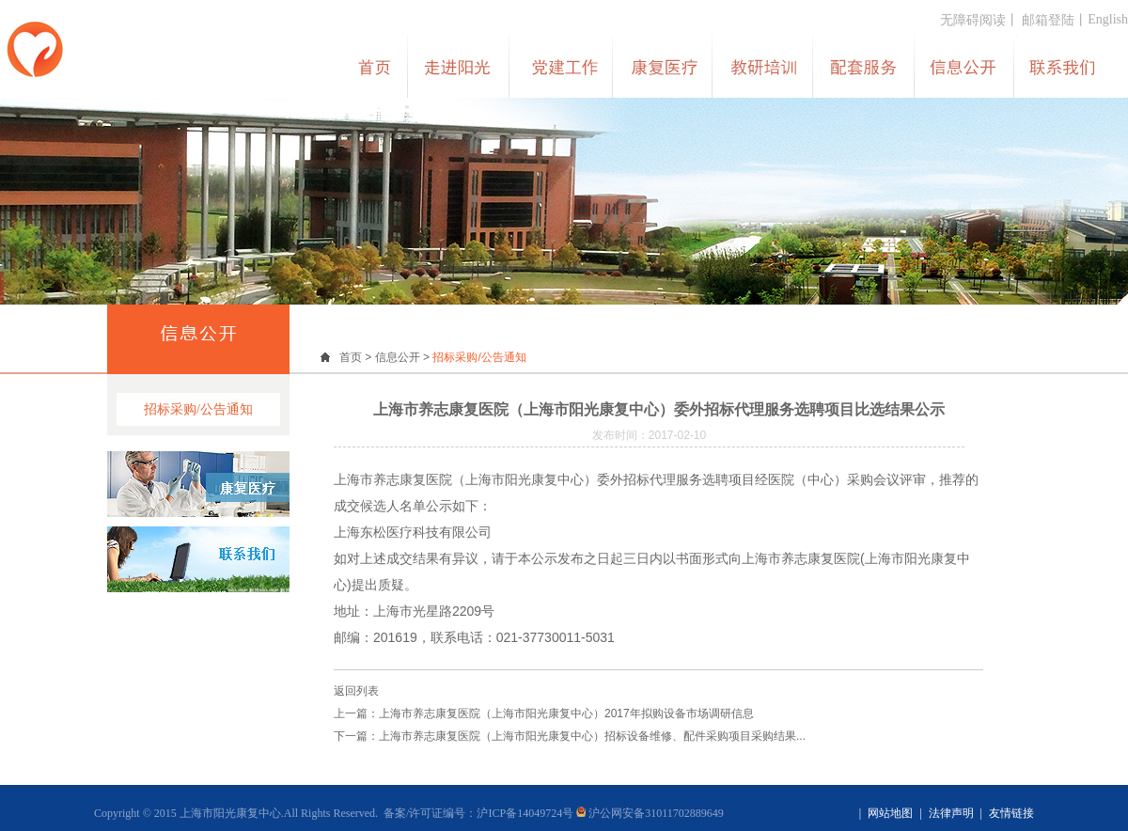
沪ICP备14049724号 (525, 813)
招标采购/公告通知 (198, 409)
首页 (350, 357)
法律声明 (951, 813)
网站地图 (890, 813)
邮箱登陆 (1048, 20)
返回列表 (356, 691)
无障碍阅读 (973, 20)
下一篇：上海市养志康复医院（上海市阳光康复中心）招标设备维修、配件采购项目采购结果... (570, 736)
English (1108, 19)
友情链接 (1011, 813)
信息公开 (397, 357)
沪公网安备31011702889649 (650, 813)
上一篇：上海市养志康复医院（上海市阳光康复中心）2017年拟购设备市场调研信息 (544, 713)
